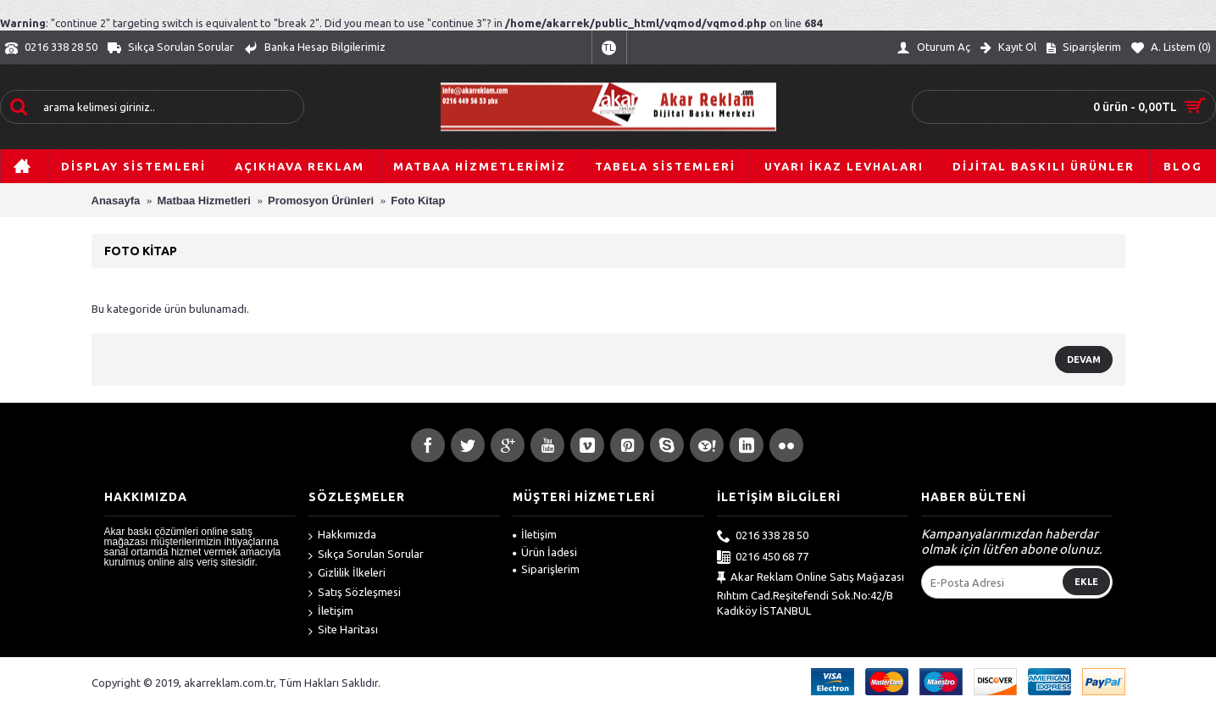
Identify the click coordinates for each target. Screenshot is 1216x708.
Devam (1084, 359)
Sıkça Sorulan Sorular (366, 555)
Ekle (1086, 582)
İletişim (330, 612)
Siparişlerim (546, 569)
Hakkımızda (342, 536)
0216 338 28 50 (762, 536)
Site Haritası (343, 630)
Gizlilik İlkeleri (347, 574)
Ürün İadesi (545, 552)
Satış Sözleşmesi (354, 593)
